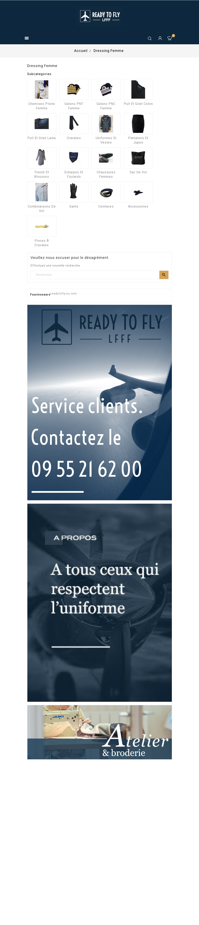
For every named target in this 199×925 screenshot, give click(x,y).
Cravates (74, 138)
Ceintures (106, 206)
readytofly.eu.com (64, 293)
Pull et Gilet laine (41, 138)
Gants (73, 206)
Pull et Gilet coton (138, 104)
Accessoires (138, 206)
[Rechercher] (99, 275)
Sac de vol (138, 172)
